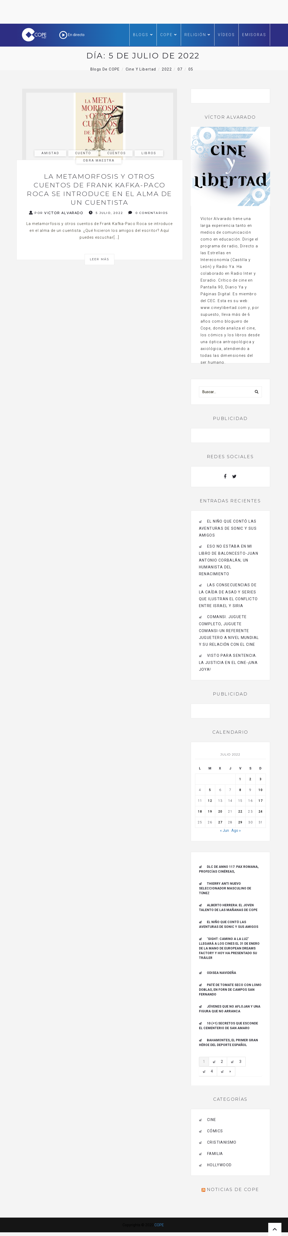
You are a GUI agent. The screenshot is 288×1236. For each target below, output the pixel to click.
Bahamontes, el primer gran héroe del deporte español (228, 1042)
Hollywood (219, 1165)
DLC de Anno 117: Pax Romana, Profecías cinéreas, (228, 869)
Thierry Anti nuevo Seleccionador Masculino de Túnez (225, 888)
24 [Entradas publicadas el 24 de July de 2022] (260, 811)
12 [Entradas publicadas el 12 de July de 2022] (210, 801)
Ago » (236, 830)
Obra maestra (99, 160)
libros (148, 153)
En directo (72, 35)
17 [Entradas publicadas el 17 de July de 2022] (260, 801)
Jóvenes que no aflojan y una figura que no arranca (229, 1009)
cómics (215, 1131)
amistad (50, 153)
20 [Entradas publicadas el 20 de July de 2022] (220, 811)
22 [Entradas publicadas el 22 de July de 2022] (240, 811)
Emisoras (254, 35)
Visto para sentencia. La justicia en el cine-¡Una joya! (228, 662)
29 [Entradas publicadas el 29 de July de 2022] (240, 822)
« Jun (224, 830)
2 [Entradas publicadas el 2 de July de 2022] (250, 779)
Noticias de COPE (233, 1189)
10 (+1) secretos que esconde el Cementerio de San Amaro (228, 1026)
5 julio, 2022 (106, 213)
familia (215, 1154)
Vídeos (226, 35)
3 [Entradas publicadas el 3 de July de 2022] (261, 779)
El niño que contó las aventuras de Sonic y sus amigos (228, 528)
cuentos (116, 153)
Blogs (143, 35)
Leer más (99, 259)
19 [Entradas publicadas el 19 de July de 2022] (210, 811)
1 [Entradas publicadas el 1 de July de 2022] (240, 779)
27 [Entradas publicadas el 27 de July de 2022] (220, 822)
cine (211, 1120)
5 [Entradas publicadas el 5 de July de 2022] (210, 790)
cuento (83, 153)
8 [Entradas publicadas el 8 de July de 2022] (240, 790)
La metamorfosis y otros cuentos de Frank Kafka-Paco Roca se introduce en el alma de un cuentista (99, 189)
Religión (197, 35)
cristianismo (222, 1142)
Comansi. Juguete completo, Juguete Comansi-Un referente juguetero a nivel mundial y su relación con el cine (229, 631)
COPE (168, 35)
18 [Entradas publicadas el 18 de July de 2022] (200, 811)
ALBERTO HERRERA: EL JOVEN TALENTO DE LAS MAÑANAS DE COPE (228, 907)
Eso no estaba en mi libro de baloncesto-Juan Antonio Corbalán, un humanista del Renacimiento (228, 560)
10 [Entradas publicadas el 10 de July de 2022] (260, 790)
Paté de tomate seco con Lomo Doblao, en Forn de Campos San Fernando (230, 989)
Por (56, 213)
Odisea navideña (221, 973)
